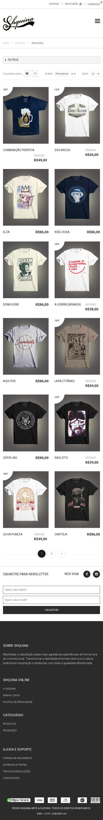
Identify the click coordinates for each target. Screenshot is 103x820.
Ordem (49, 73)
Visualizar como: (12, 73)
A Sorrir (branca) (68, 304)
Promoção (10, 730)
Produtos (20, 42)
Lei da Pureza (12, 534)
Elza (6, 232)
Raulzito (61, 457)
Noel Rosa (62, 232)
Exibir (85, 73)
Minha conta (11, 695)
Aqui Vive (9, 381)
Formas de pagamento (17, 758)
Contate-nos (11, 778)
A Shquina (9, 688)
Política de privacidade (18, 702)
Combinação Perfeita (18, 150)
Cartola (61, 534)
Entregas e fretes (15, 764)
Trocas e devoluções (16, 771)
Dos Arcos (62, 150)
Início (6, 42)
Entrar (54, 4)
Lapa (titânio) (65, 381)
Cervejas (10, 457)
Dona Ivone (11, 304)
